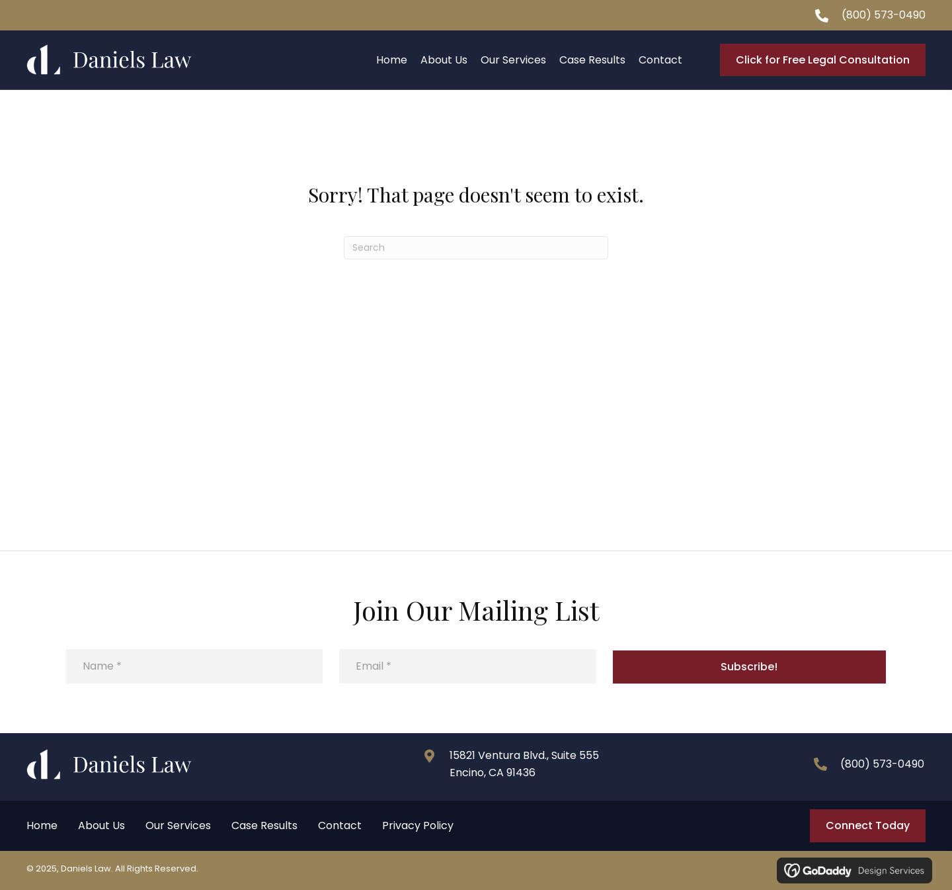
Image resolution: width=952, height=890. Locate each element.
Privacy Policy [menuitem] (418, 825)
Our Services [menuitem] (178, 825)
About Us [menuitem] (101, 825)
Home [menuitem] (42, 825)
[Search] (476, 247)
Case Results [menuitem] (264, 825)
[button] (749, 667)
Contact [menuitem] (340, 825)
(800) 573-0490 (884, 14)
